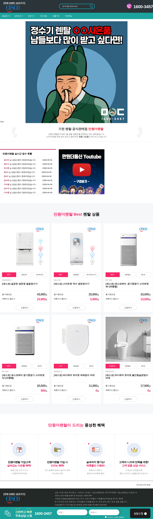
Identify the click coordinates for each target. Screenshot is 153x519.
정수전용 (43, 16)
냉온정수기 (19, 16)
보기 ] (122, 517)
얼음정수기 (6, 16)
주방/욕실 (68, 16)
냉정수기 (31, 16)
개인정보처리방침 (143, 485)
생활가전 (56, 16)
